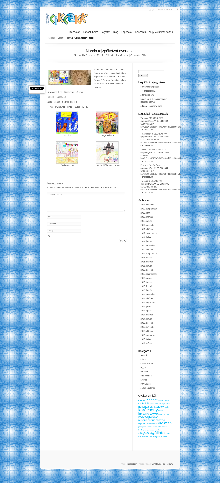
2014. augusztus (148, 302)
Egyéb (143, 367)
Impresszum (147, 130)
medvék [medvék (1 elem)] (166, 414)
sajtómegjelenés (148, 388)
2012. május (146, 343)
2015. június (146, 278)
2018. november (148, 205)
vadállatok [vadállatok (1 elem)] (158, 430)
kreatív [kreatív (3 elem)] (143, 414)
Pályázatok (122, 55)
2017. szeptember (149, 233)
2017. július (146, 237)
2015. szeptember (149, 274)
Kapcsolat (126, 32)
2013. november (148, 327)
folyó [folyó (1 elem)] (163, 404)
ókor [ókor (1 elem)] (139, 437)
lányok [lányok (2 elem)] (154, 413)
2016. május (146, 257)
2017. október (147, 229)
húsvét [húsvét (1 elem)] (155, 407)
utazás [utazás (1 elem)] (152, 430)
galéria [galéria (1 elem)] (167, 404)
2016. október (147, 249)
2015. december (148, 270)
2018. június (146, 213)
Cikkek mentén (147, 363)
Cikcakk (61, 38)
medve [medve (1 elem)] (160, 414)
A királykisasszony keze (151, 106)
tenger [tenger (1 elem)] (147, 430)
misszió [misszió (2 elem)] (160, 420)
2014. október (147, 298)
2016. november (148, 245)
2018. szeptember (149, 209)
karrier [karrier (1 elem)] (167, 407)
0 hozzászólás (138, 55)
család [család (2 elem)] (142, 400)
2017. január (146, 241)
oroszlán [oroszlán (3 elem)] (165, 423)
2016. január (146, 266)
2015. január (146, 290)
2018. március (147, 217)
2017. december (148, 225)
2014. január (146, 319)
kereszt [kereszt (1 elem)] (160, 411)
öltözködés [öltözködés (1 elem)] (145, 437)
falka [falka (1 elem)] (140, 404)
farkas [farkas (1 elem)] (152, 404)
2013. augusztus (148, 335)
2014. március (147, 315)
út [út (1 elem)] (161, 437)
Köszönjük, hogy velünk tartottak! (154, 32)
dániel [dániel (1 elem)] (167, 400)
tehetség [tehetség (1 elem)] (141, 430)
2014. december (148, 294)
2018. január (146, 221)
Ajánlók (144, 355)
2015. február (147, 286)
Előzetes (144, 371)
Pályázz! (105, 32)
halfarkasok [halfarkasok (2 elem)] (145, 406)
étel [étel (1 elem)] (168, 434)
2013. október (147, 331)
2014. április (146, 310)
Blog (115, 32)
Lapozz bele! (90, 32)
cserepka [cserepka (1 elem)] (161, 400)
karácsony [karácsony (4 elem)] (148, 409)
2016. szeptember (149, 253)
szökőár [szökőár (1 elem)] (164, 427)
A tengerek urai (147, 95)
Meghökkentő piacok (150, 87)
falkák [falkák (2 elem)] (145, 403)
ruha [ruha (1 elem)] (159, 427)
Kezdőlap (74, 32)
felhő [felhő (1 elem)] (156, 404)
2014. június (146, 306)
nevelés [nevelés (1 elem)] (154, 424)
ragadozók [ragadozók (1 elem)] (148, 427)
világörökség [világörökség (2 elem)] (146, 433)
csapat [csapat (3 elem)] (152, 400)
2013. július (146, 339)
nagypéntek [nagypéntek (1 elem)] (142, 424)
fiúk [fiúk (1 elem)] (160, 404)
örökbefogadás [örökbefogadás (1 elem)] (155, 437)
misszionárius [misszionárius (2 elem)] (146, 420)
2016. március (147, 262)
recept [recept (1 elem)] (155, 427)
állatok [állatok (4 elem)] (160, 432)
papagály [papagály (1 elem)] (141, 427)
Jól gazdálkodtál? (148, 91)
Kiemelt (144, 380)
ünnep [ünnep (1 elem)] (165, 437)
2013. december (148, 323)
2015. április (146, 282)
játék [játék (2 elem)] (161, 406)
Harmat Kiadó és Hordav (161, 464)
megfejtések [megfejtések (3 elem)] (148, 417)
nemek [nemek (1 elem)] (149, 424)
